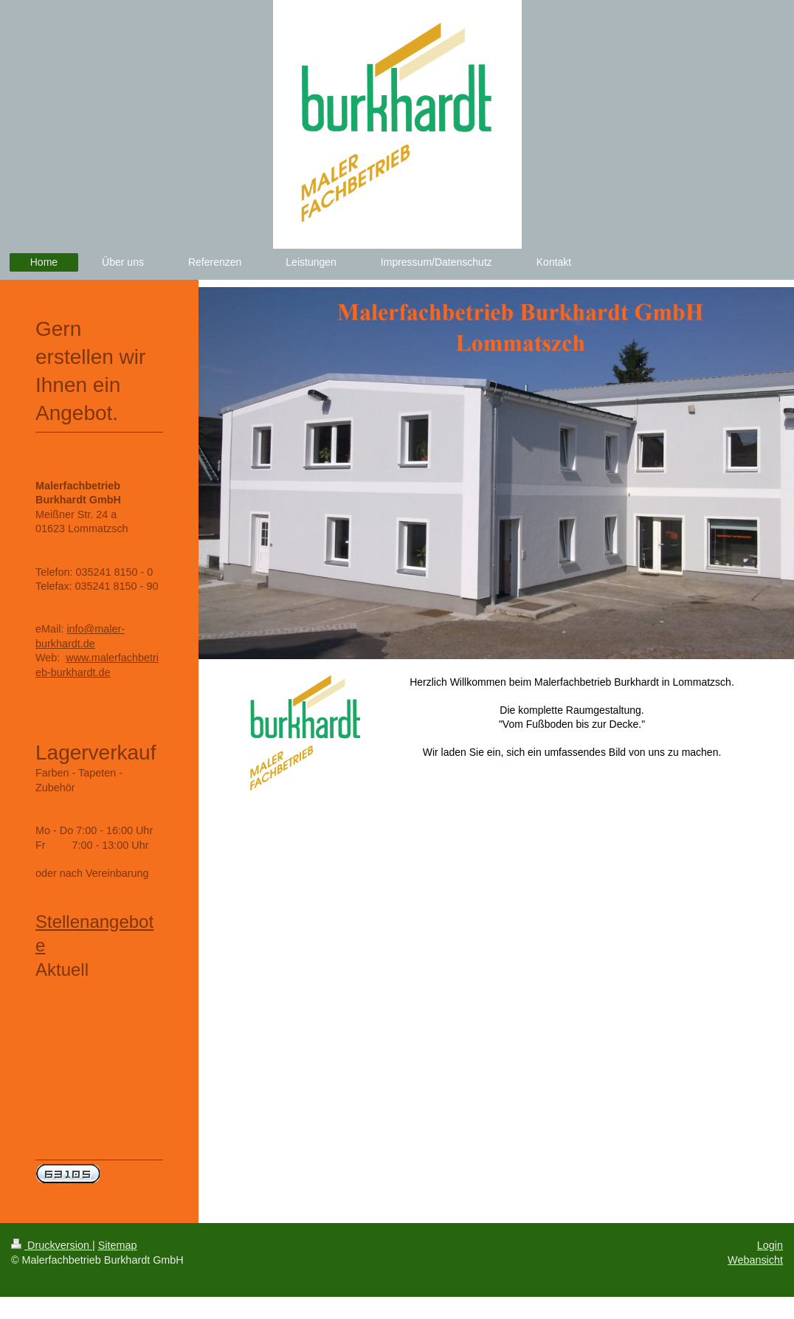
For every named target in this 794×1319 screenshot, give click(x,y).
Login (770, 1245)
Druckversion (51, 1245)
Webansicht (755, 1260)
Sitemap (117, 1245)
